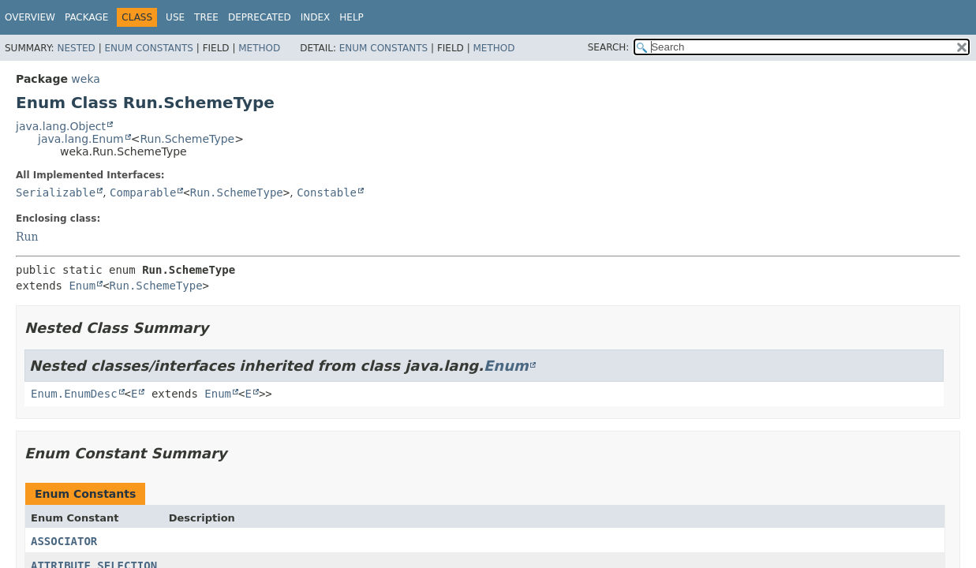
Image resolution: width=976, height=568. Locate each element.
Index (316, 17)
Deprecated (259, 17)
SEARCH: (609, 47)
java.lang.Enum (81, 139)
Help (351, 17)
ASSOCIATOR (64, 541)
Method (259, 48)
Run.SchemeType (187, 139)
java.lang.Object (61, 126)
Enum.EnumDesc (74, 393)
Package (86, 17)
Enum (82, 285)
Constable (327, 192)
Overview (30, 17)
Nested (76, 48)
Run (27, 236)
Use (175, 17)
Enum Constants (148, 48)
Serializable (55, 192)
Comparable (143, 192)
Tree (206, 17)
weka (85, 79)
